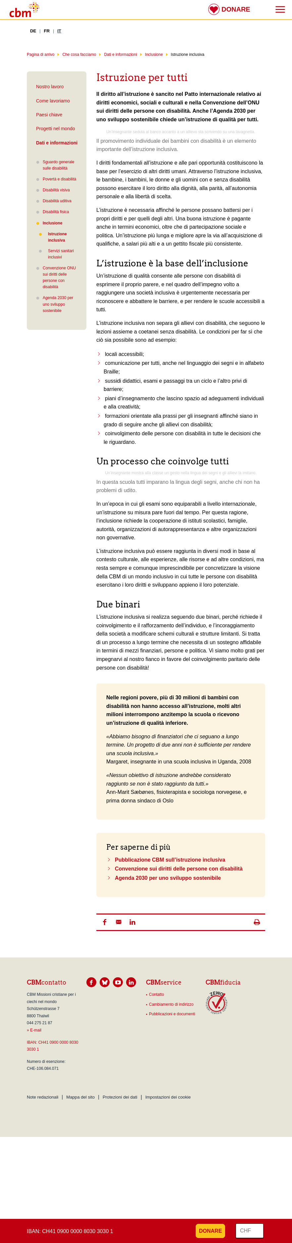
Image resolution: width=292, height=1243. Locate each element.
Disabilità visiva (56, 190)
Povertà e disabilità (59, 179)
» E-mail (34, 1030)
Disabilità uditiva (57, 201)
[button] (104, 922)
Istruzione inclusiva (53, 237)
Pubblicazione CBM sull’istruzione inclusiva (170, 860)
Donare (235, 9)
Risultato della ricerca (5, 6)
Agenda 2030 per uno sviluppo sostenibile (58, 304)
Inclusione (154, 54)
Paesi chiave (49, 114)
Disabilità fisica (56, 212)
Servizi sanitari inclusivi (61, 254)
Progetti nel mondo (55, 128)
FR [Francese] (47, 30)
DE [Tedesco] (33, 30)
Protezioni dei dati (120, 1097)
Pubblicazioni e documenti (172, 1014)
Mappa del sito (80, 1097)
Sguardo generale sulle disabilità (58, 165)
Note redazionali (42, 1097)
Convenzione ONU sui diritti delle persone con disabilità (59, 278)
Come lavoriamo (53, 100)
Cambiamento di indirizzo (171, 1004)
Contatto (156, 994)
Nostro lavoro (50, 86)
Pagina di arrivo (40, 54)
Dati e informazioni (120, 54)
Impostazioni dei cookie (168, 1097)
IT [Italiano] (59, 30)
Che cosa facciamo (79, 54)
